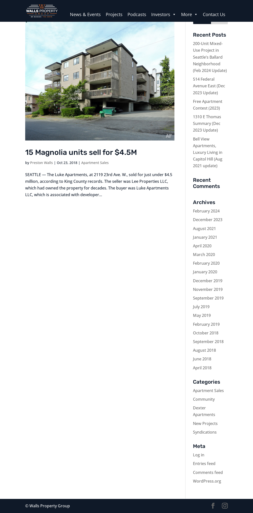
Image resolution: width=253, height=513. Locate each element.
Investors (163, 14)
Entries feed (204, 463)
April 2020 (202, 246)
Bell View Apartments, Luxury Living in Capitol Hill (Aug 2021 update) (207, 152)
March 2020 (204, 254)
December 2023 (207, 219)
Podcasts (136, 14)
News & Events (85, 14)
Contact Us (214, 14)
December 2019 (207, 280)
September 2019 (208, 298)
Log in (198, 455)
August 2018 (204, 350)
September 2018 (208, 341)
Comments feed (208, 472)
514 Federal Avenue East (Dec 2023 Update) (209, 85)
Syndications (205, 432)
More (189, 14)
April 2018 (202, 368)
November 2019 (208, 289)
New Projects (205, 423)
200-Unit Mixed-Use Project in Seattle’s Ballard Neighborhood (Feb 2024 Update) (210, 57)
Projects (114, 14)
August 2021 (204, 228)
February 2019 (206, 324)
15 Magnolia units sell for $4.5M (81, 152)
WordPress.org (207, 481)
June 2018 (202, 359)
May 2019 (202, 315)
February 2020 (206, 263)
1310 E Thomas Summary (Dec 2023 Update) (207, 123)
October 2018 (205, 333)
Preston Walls (41, 162)
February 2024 (206, 211)
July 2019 (201, 306)
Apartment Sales (95, 162)
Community (204, 399)
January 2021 (205, 237)
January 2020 (205, 272)
